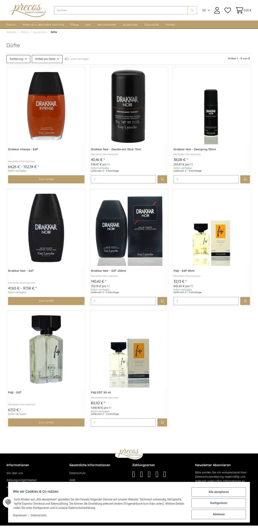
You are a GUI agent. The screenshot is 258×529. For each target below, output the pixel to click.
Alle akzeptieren (217, 493)
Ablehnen (217, 514)
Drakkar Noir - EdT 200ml (108, 274)
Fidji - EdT (15, 396)
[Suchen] (125, 12)
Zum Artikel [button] (46, 182)
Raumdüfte (152, 28)
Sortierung (16, 62)
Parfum (11, 28)
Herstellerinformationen (21, 164)
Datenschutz (77, 476)
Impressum (22, 516)
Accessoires (130, 28)
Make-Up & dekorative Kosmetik (43, 28)
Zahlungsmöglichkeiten (21, 483)
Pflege (75, 28)
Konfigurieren (216, 504)
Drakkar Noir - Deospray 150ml (195, 153)
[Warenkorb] (242, 12)
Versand (61, 523)
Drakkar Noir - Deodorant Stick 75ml (116, 153)
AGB (72, 483)
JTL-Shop (239, 523)
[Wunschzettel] (227, 12)
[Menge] (123, 183)
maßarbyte (213, 523)
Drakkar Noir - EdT (21, 274)
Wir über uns (14, 476)
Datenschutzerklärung (209, 480)
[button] (217, 12)
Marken (170, 28)
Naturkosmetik (106, 28)
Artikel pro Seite (45, 62)
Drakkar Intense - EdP (23, 153)
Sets (88, 28)
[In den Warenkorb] (162, 183)
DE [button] (204, 12)
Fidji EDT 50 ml (101, 396)
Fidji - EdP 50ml (184, 274)
